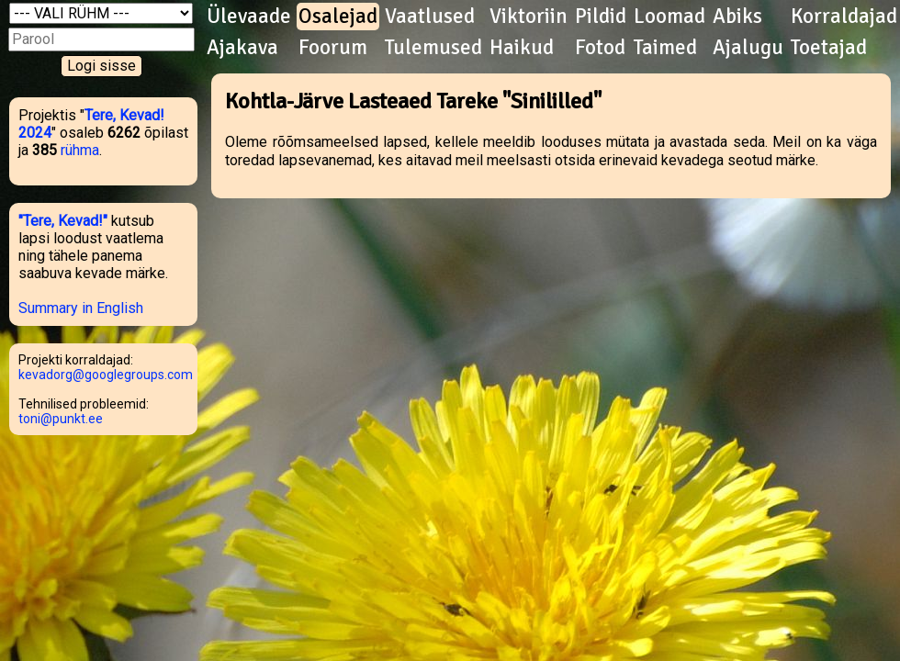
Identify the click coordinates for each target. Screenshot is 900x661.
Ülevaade (249, 16)
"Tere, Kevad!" (62, 221)
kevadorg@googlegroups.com (105, 374)
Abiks (737, 16)
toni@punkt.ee (60, 418)
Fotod (600, 48)
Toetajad (829, 48)
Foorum (332, 48)
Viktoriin (528, 16)
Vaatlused (430, 16)
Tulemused (433, 48)
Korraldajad (844, 16)
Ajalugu (748, 48)
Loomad (669, 16)
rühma (80, 150)
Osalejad (337, 16)
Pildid (600, 16)
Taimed (665, 48)
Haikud (521, 48)
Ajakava (242, 48)
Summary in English (80, 308)
